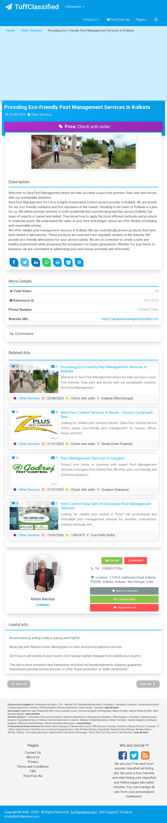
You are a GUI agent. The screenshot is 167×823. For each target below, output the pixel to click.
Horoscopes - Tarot (84, 732)
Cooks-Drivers (23, 729)
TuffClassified (32, 7)
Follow (112, 560)
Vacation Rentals (16, 714)
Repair (148, 729)
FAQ (33, 771)
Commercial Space (87, 711)
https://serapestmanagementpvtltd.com (130, 319)
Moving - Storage (135, 729)
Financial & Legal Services (60, 729)
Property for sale (28, 711)
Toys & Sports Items (27, 720)
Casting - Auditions (117, 726)
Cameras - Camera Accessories (143, 704)
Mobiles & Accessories (90, 704)
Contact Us (33, 753)
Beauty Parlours (137, 726)
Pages (141, 20)
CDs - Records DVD (68, 704)
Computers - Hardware (114, 704)
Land (73, 711)
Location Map (124, 599)
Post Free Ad (118, 20)
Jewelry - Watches (80, 720)
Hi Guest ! (91, 20)
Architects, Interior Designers (55, 726)
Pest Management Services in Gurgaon (92, 458)
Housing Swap (62, 711)
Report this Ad (125, 607)
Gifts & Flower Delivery (86, 729)
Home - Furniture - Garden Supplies (127, 720)
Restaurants (77, 726)
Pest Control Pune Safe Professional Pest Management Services (106, 506)
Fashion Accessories (58, 720)
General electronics (18, 707)
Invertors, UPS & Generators (43, 707)
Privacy (33, 762)
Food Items (134, 717)
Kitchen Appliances (67, 707)
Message (136, 560)
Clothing (42, 720)
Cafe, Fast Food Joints (106, 732)
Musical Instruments (51, 717)
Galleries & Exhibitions (74, 717)
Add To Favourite (125, 590)
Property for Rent (45, 711)
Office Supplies (120, 717)
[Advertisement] (83, 67)
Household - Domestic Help (111, 729)
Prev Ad (19, 684)
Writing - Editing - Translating (22, 732)
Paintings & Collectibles (99, 717)
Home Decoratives (99, 720)
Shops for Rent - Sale (147, 711)
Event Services (39, 729)
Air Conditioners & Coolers (44, 704)
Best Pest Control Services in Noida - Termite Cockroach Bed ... (107, 414)
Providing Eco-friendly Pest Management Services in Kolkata (77, 107)
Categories (74, 6)
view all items (112, 707)
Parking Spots (105, 711)
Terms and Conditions (33, 767)
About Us (33, 757)
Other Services (29, 398)
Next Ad (147, 684)
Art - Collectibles (31, 717)
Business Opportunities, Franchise (56, 732)
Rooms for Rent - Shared (124, 711)
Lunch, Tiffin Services (95, 726)
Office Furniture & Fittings (30, 723)
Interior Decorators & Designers (60, 723)
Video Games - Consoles (91, 707)
